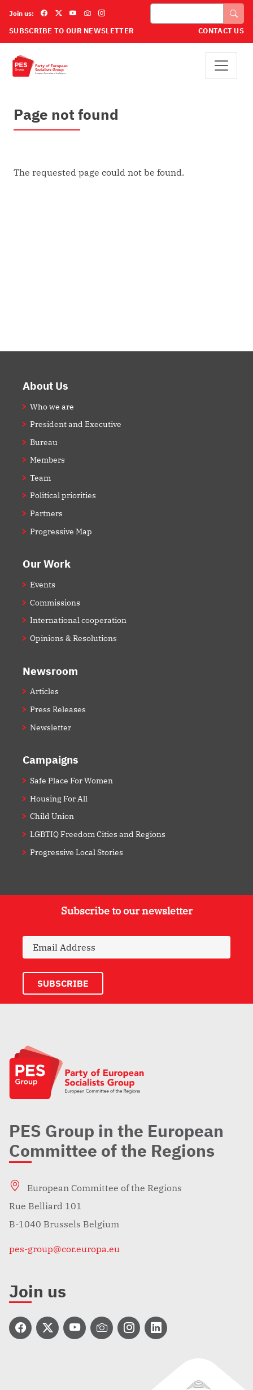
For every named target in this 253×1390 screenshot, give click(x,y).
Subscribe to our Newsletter (71, 31)
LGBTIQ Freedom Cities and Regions (97, 834)
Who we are (52, 406)
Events (42, 584)
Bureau (44, 442)
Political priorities (63, 495)
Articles (44, 691)
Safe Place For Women (71, 780)
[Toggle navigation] (221, 65)
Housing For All (59, 798)
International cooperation (78, 620)
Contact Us (221, 31)
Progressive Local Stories (76, 852)
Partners (46, 513)
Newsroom (50, 671)
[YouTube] (72, 13)
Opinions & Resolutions (73, 638)
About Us (45, 385)
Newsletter (50, 727)
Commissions (55, 602)
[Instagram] (101, 13)
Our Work (47, 563)
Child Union (52, 816)
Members (47, 459)
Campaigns (50, 759)
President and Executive (75, 424)
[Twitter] (58, 13)
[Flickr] (87, 13)
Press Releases (58, 709)
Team (40, 477)
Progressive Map (61, 531)
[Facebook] (44, 13)
